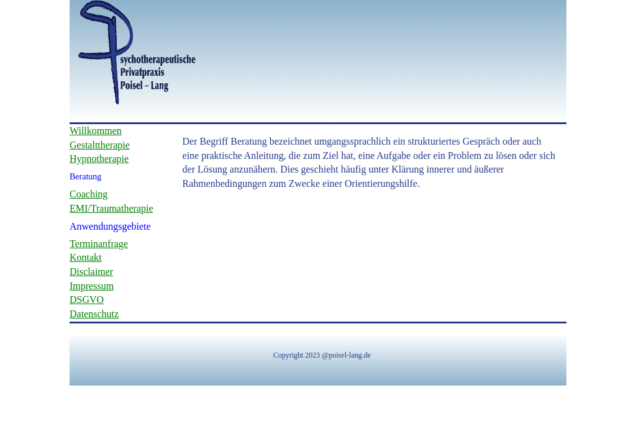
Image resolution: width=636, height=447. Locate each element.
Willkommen (96, 130)
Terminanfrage (99, 243)
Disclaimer (91, 271)
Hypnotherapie (99, 158)
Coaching (88, 194)
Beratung (85, 176)
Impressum (92, 286)
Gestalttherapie (100, 145)
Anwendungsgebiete (110, 226)
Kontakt (86, 257)
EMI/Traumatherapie (111, 208)
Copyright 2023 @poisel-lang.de (322, 355)
